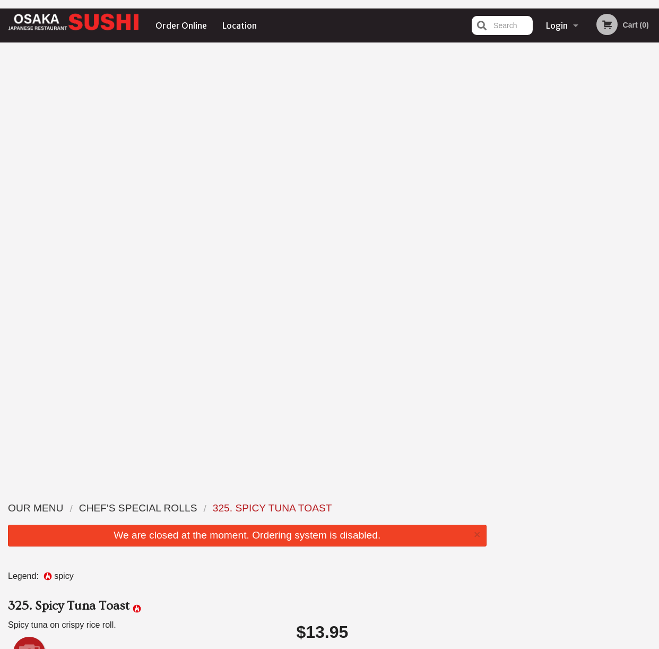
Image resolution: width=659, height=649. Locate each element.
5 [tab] (600, 219)
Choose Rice (391, 239)
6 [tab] (616, 219)
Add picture (29, 219)
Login (557, 25)
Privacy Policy (402, 533)
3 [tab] (568, 219)
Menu (301, 507)
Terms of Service (347, 642)
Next (651, 151)
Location (239, 25)
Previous (503, 151)
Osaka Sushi (99, 494)
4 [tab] (584, 219)
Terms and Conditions (414, 521)
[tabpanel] (577, 151)
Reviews (394, 507)
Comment (391, 281)
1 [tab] (537, 219)
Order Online (181, 25)
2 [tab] (553, 219)
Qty (325, 324)
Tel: (502, 533)
